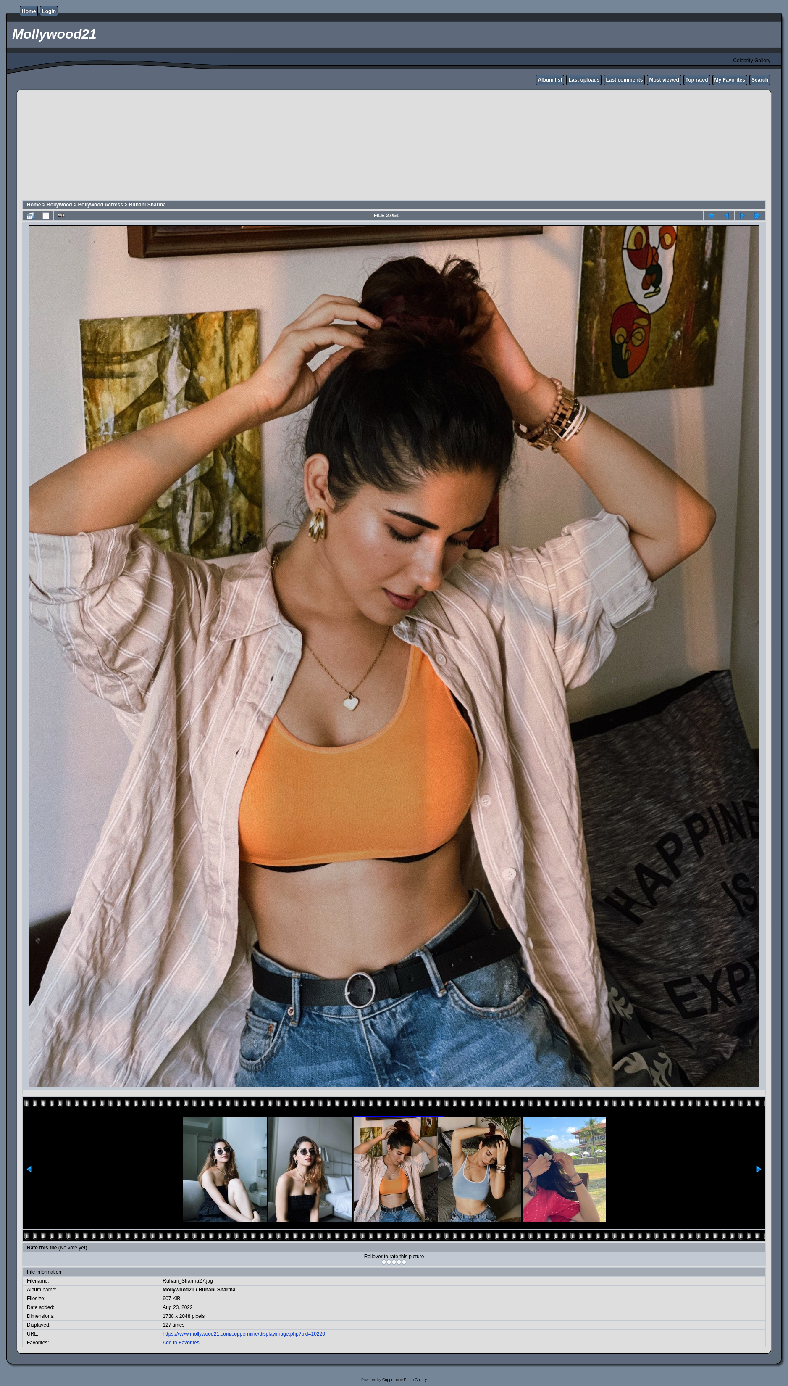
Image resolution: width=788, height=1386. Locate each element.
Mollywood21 (178, 1290)
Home (29, 11)
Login (49, 11)
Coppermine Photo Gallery (404, 1380)
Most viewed (664, 80)
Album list (550, 80)
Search (759, 80)
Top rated (697, 80)
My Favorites (729, 80)
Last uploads (583, 80)
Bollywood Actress (100, 205)
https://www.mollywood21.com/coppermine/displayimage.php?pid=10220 (244, 1334)
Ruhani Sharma (147, 205)
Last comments (624, 80)
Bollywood (59, 205)
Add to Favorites (181, 1343)
